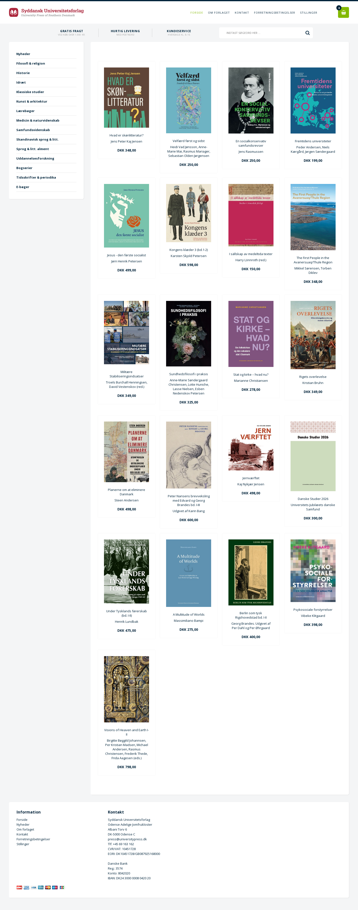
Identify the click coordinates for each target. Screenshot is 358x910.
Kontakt (242, 12)
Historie (23, 73)
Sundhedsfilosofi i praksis (188, 374)
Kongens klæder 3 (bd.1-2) (189, 250)
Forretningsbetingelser (274, 12)
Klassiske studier (30, 92)
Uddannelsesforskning (35, 158)
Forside (196, 12)
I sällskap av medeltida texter (251, 254)
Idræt (21, 82)
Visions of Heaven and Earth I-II (126, 732)
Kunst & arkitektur (31, 101)
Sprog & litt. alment (32, 149)
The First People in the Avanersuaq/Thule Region (313, 260)
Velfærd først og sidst (189, 141)
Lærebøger (25, 111)
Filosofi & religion (30, 63)
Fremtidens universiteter (313, 141)
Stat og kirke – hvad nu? (250, 374)
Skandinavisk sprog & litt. (37, 139)
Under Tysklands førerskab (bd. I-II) (126, 613)
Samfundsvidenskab (33, 130)
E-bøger (22, 187)
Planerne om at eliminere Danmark (126, 492)
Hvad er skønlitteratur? (126, 135)
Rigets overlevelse (313, 376)
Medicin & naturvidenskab (37, 120)
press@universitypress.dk (127, 839)
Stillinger (308, 12)
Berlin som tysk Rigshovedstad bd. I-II (251, 615)
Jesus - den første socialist (126, 255)
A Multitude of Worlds (189, 614)
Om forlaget (219, 12)
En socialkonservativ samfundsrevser (251, 143)
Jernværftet (251, 478)
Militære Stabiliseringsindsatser (127, 374)
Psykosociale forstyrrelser (312, 609)
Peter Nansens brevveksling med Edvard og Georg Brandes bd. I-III (189, 500)
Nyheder (23, 54)
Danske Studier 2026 (313, 499)
